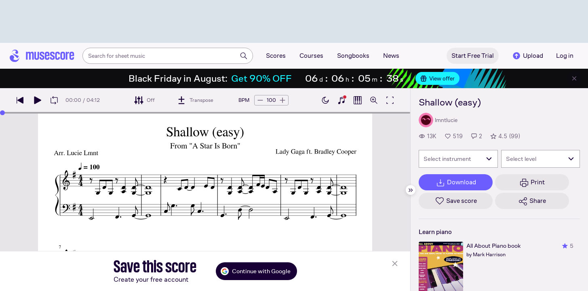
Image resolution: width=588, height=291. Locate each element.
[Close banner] (574, 78)
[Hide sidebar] (410, 190)
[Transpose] (195, 100)
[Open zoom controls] (374, 100)
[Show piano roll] (358, 100)
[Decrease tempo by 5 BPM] (260, 100)
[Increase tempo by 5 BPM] (282, 100)
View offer (437, 78)
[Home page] (42, 55)
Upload (527, 56)
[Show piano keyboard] (341, 100)
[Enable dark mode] (325, 100)
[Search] (244, 55)
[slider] (2, 112)
